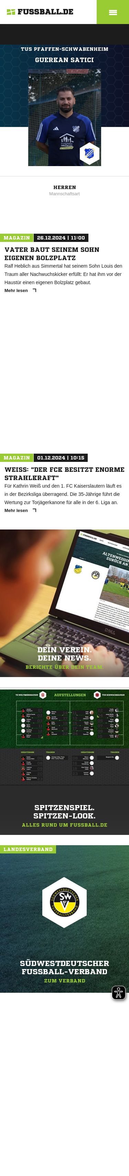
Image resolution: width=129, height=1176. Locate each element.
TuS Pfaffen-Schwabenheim (64, 49)
